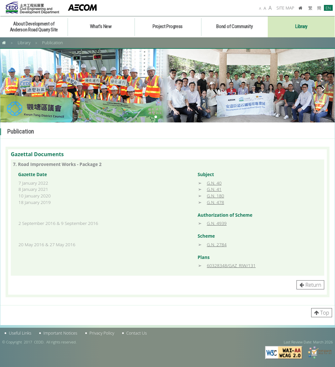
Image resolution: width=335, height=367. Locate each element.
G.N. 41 (214, 189)
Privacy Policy (101, 333)
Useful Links (20, 333)
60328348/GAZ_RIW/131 (231, 265)
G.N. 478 (215, 202)
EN (328, 8)
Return (313, 284)
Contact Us (136, 333)
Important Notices (60, 333)
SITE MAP (285, 8)
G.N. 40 (214, 183)
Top (324, 312)
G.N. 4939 (217, 223)
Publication (52, 43)
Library (24, 43)
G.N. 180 (215, 196)
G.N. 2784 (217, 244)
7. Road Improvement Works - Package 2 (57, 164)
